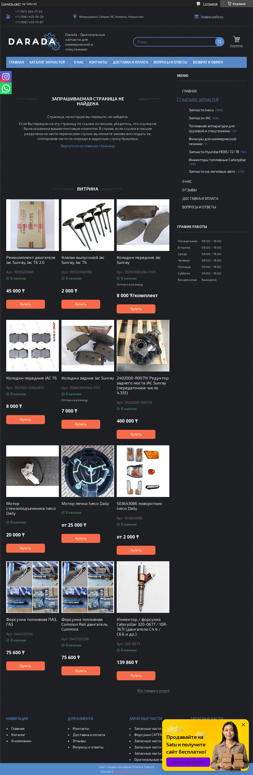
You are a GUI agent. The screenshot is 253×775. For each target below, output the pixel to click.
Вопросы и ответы (170, 62)
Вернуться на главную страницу (88, 146)
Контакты (98, 62)
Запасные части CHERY (153, 753)
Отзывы (189, 190)
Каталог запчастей (47, 62)
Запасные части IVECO (153, 728)
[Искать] (219, 41)
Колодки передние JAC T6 (31, 377)
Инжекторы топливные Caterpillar (217, 159)
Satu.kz (149, 767)
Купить (25, 304)
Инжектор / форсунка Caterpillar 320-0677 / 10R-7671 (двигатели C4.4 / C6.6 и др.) (142, 626)
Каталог (18, 734)
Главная (16, 62)
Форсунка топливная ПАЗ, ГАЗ (31, 622)
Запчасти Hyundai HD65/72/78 (214, 151)
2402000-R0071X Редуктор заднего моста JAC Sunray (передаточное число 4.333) (143, 385)
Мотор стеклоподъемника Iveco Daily (31, 508)
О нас (79, 62)
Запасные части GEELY (153, 747)
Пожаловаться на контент (133, 771)
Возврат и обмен (208, 62)
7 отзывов (210, 3)
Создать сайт (11, 3)
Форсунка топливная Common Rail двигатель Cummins (84, 624)
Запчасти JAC (200, 118)
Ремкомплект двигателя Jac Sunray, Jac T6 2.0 (30, 260)
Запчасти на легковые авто (212, 171)
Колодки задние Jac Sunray (87, 377)
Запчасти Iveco (201, 110)
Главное (189, 91)
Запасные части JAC (151, 741)
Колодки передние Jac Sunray (139, 260)
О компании (21, 741)
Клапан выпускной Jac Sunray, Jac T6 (83, 260)
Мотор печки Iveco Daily (85, 503)
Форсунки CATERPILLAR (153, 734)
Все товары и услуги (153, 691)
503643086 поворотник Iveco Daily (139, 506)
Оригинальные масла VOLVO (158, 759)
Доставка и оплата (130, 62)
